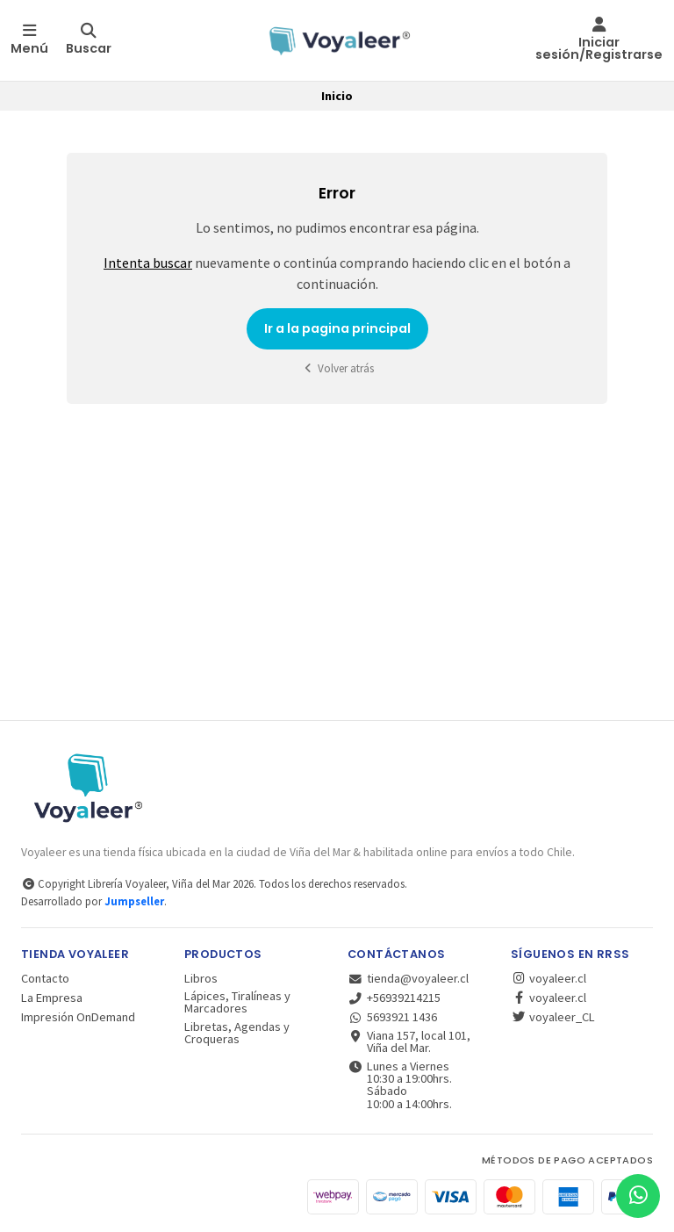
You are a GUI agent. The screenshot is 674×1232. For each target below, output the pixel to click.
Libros (201, 978)
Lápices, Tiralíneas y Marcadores (237, 1002)
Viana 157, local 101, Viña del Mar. (409, 1042)
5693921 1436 (392, 1017)
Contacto (45, 978)
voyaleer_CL (553, 1017)
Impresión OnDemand (78, 1017)
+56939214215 (394, 997)
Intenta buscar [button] (148, 262)
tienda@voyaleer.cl (408, 978)
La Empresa (51, 997)
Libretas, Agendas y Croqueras (237, 1033)
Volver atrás (337, 368)
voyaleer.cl (548, 978)
